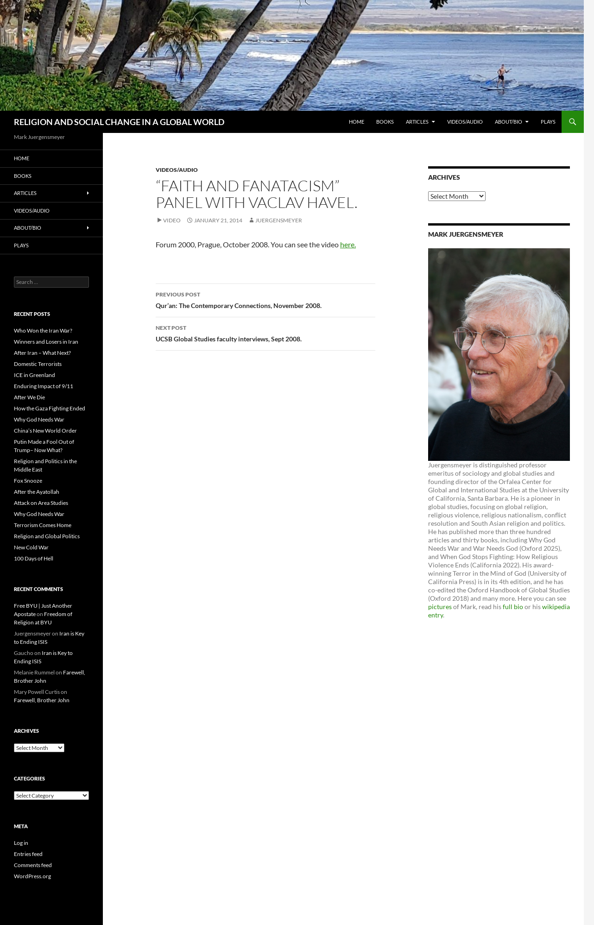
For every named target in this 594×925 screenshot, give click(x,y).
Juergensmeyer (278, 220)
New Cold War (31, 547)
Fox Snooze (28, 480)
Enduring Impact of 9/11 (43, 386)
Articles (417, 122)
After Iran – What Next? (42, 352)
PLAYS (548, 122)
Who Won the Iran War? (43, 330)
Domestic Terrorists (38, 363)
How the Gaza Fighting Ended (49, 408)
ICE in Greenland (34, 374)
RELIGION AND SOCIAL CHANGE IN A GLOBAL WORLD (119, 122)
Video (172, 220)
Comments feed (33, 865)
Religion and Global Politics (47, 536)
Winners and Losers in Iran (46, 341)
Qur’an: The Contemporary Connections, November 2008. (265, 299)
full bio (513, 606)
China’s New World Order (45, 430)
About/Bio (508, 122)
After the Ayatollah (36, 491)
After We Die (29, 397)
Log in (21, 842)
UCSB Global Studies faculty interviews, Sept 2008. (265, 332)
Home (356, 122)
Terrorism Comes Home (42, 525)
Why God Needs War (39, 419)
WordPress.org (32, 876)
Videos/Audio (465, 122)
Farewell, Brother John (42, 700)
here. (348, 244)
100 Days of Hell (33, 558)
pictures (440, 606)
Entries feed (28, 853)
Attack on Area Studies (41, 502)
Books (385, 122)
